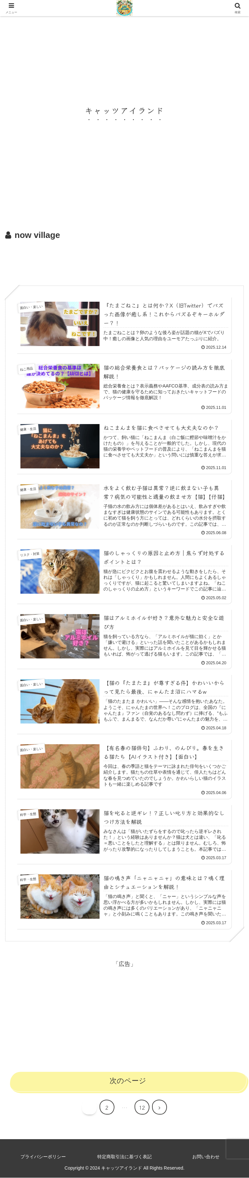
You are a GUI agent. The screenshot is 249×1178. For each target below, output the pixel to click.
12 (142, 1108)
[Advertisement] (124, 260)
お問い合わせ (205, 1157)
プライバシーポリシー (43, 1157)
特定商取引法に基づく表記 (124, 1157)
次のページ (128, 1081)
